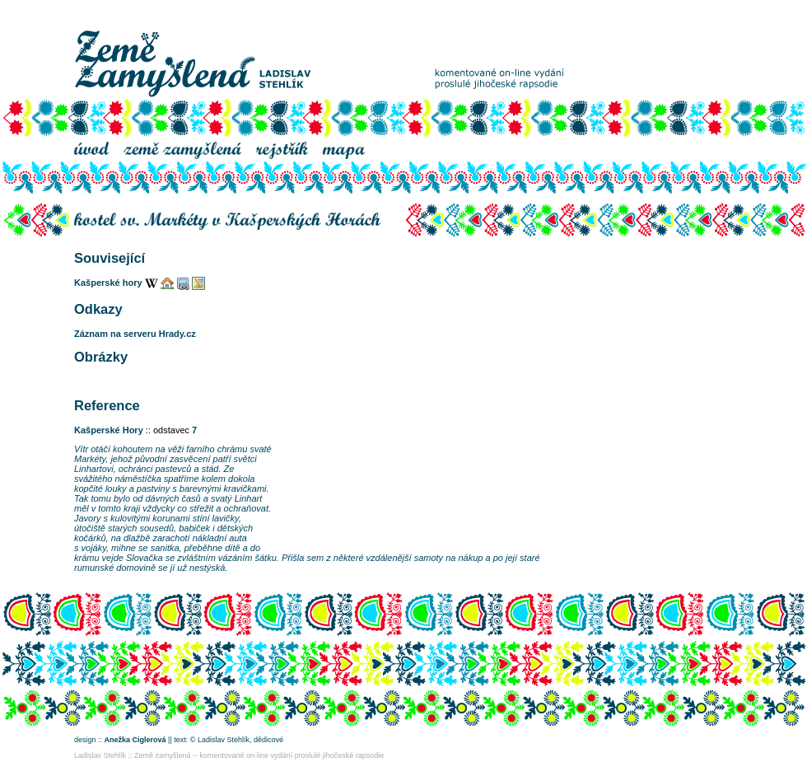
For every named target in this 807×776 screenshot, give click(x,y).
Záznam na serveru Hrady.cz (135, 334)
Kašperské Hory (108, 430)
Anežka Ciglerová (135, 740)
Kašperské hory (108, 282)
